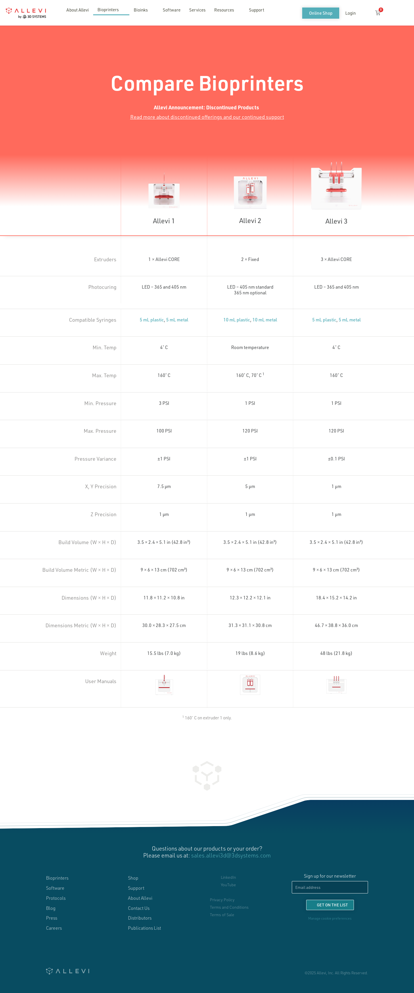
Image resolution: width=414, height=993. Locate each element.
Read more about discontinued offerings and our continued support (207, 116)
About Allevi (77, 10)
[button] (364, 13)
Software (172, 10)
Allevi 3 (336, 220)
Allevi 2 (250, 220)
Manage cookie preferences (330, 918)
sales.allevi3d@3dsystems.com (231, 855)
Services (197, 10)
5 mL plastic (152, 320)
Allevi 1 (164, 220)
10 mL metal (264, 320)
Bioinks (144, 10)
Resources (227, 10)
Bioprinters (111, 9)
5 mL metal (177, 320)
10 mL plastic (236, 320)
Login (350, 13)
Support (256, 10)
